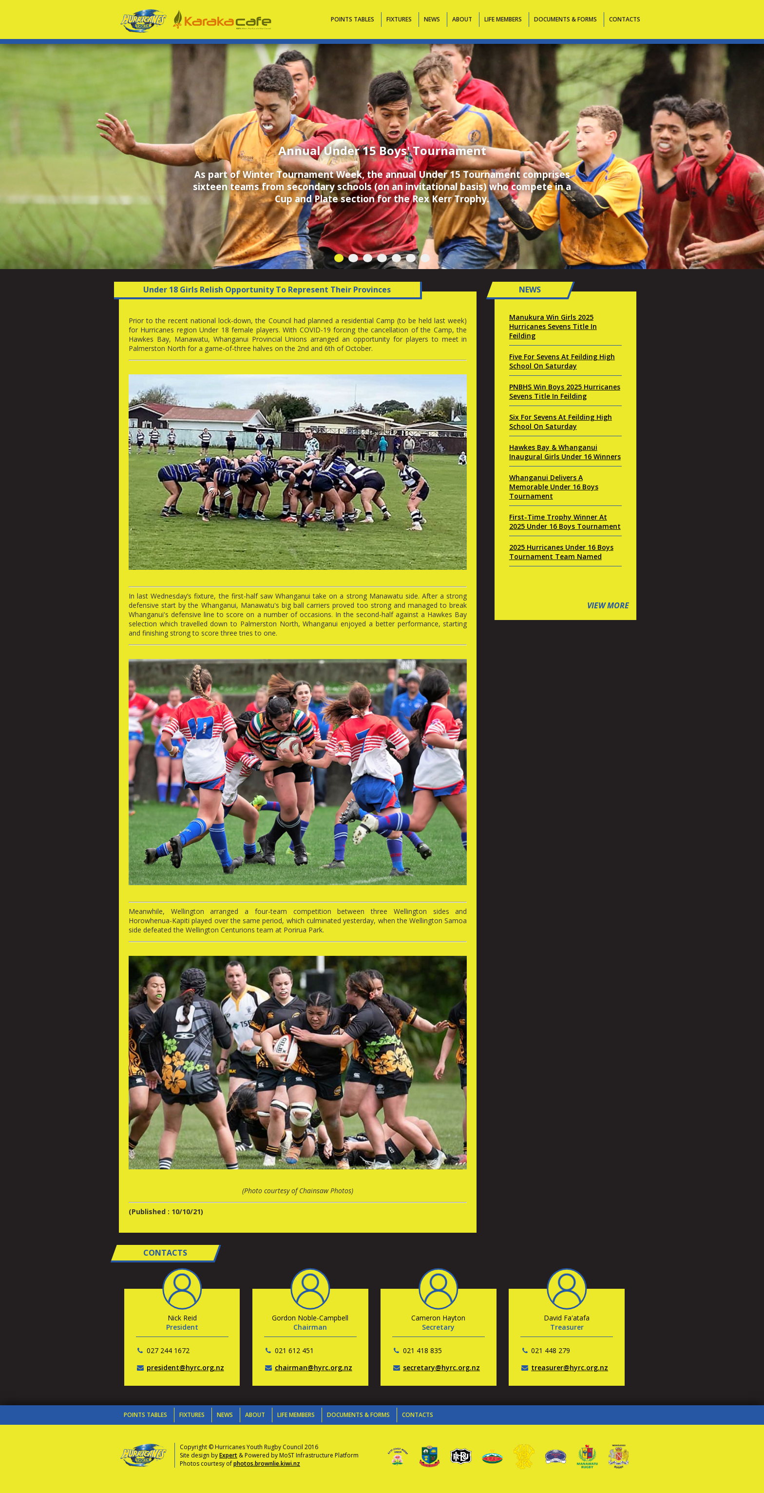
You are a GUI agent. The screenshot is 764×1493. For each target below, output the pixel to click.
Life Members (503, 19)
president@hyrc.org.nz (185, 1367)
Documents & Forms (565, 19)
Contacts (624, 19)
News (432, 19)
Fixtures (399, 19)
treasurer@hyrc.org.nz (569, 1367)
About (462, 19)
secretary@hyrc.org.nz (441, 1367)
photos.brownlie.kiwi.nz (266, 1463)
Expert (228, 1455)
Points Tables (352, 19)
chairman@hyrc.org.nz (313, 1367)
